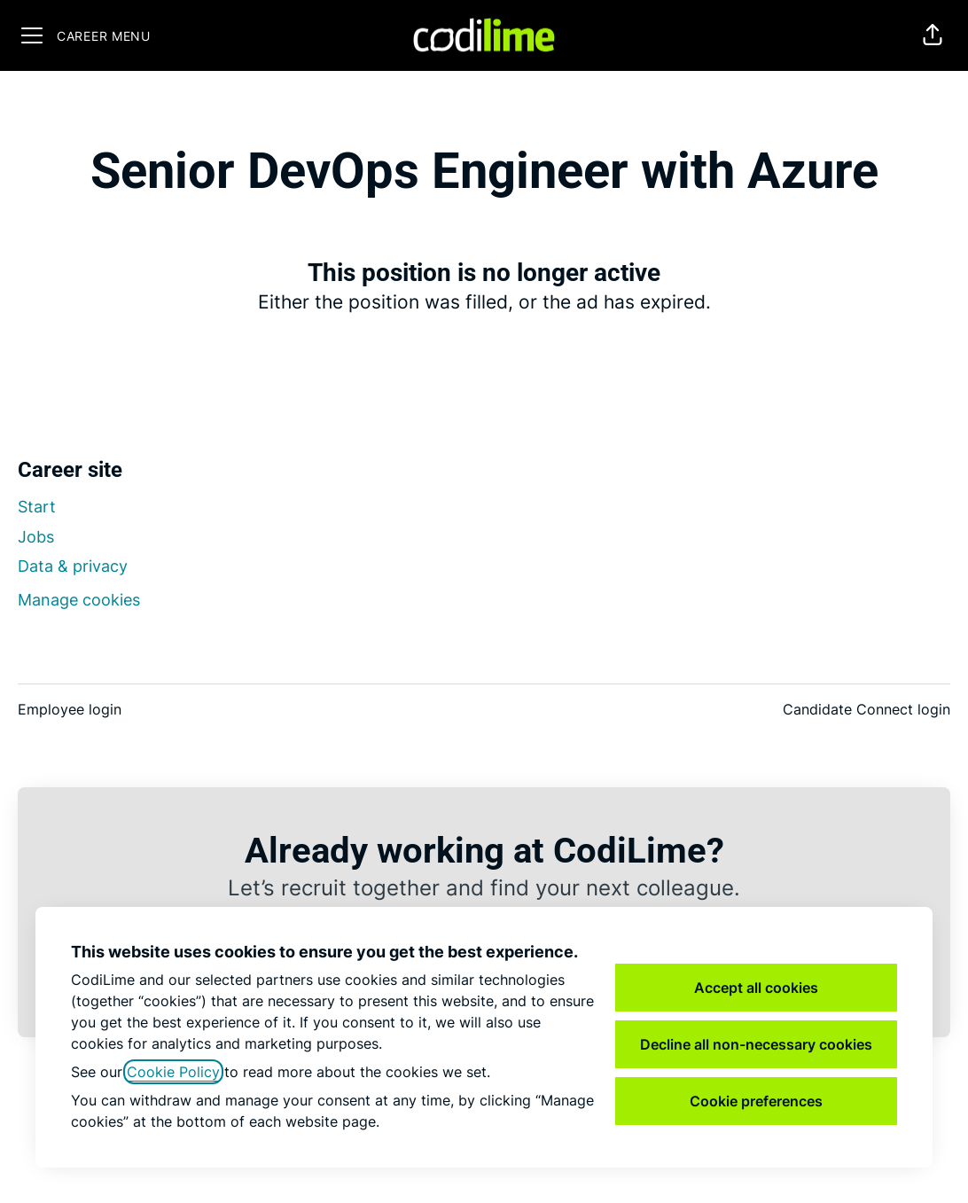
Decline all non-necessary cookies (756, 1044)
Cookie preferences (756, 1101)
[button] (932, 35)
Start (37, 506)
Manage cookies (79, 599)
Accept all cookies (756, 987)
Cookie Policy (173, 1072)
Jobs (36, 536)
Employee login (69, 709)
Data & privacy (73, 566)
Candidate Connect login (866, 709)
